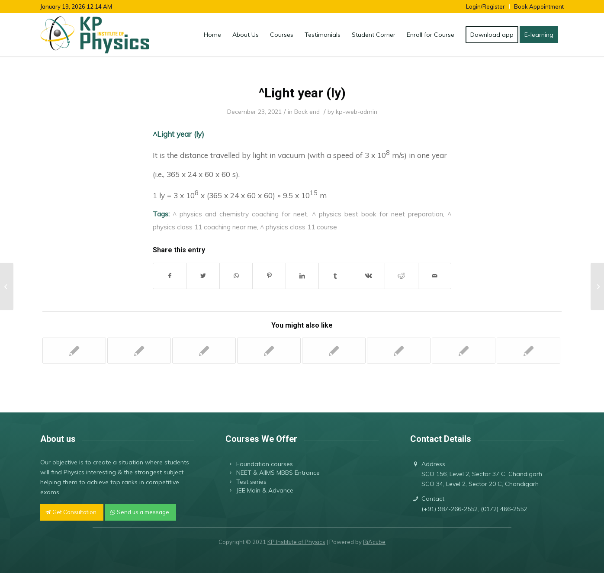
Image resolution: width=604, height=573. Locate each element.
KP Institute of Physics (296, 541)
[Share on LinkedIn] (302, 276)
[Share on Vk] (368, 276)
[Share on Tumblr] (335, 276)
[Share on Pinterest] (269, 276)
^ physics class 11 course (298, 226)
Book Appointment (539, 6)
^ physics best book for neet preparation (377, 213)
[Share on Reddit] (401, 276)
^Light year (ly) (302, 92)
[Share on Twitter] (202, 276)
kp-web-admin (356, 111)
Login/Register (485, 6)
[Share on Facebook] (169, 276)
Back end (307, 111)
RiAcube (374, 541)
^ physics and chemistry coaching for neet (240, 213)
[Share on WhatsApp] (236, 276)
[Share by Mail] (434, 276)
